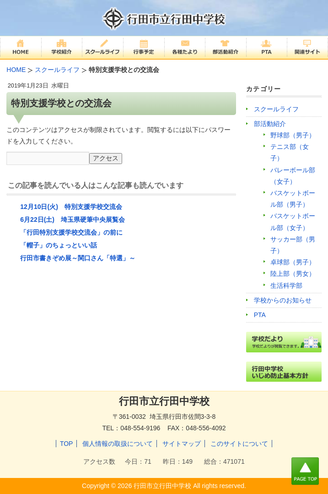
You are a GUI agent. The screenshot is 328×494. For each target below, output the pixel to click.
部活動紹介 (270, 123)
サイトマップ (181, 443)
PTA (260, 314)
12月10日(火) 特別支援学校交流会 (71, 206)
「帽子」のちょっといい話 (58, 245)
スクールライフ (276, 109)
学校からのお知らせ (283, 300)
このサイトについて (239, 443)
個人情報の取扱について (117, 443)
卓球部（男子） (292, 262)
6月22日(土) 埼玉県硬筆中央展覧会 (72, 219)
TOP (66, 443)
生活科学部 (286, 285)
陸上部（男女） (292, 273)
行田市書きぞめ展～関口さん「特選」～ (77, 258)
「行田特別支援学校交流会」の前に (71, 232)
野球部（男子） (292, 135)
